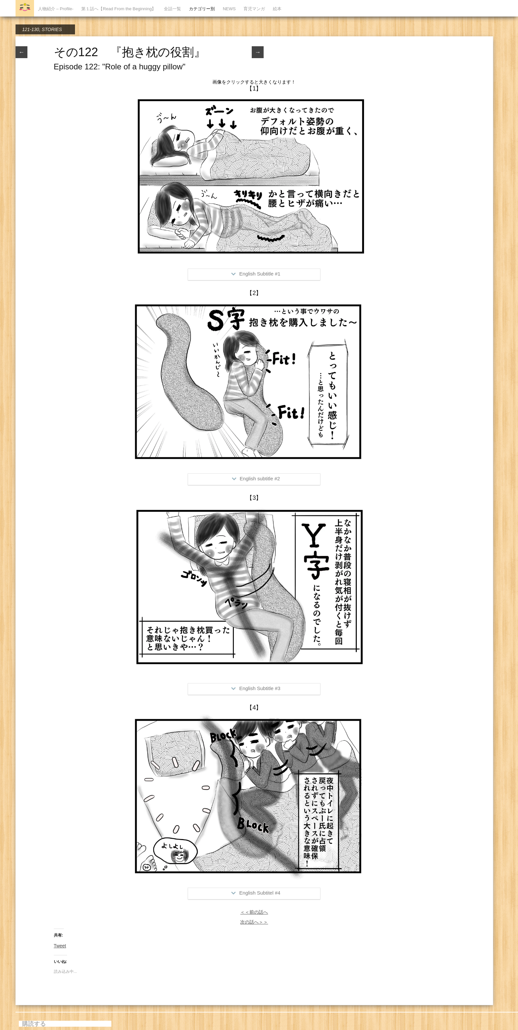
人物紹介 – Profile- (56, 8)
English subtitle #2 (256, 478)
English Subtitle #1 (255, 273)
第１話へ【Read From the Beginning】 (118, 8)
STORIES (52, 29)
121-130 (30, 29)
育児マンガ (254, 8)
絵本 (277, 8)
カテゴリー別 (202, 8)
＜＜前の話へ (254, 912)
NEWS (229, 8)
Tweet (60, 945)
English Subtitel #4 (255, 893)
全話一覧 (172, 8)
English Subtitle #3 (255, 688)
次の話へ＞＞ (254, 922)
